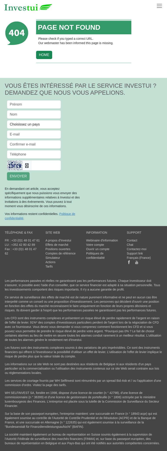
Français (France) (139, 257)
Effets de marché (56, 244)
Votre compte (95, 244)
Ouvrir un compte (97, 249)
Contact (132, 240)
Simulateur (52, 257)
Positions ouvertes (57, 249)
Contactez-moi (136, 249)
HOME (44, 55)
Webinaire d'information (102, 240)
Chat (130, 244)
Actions (50, 262)
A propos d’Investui (58, 240)
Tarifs (49, 266)
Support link (135, 253)
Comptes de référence (60, 253)
